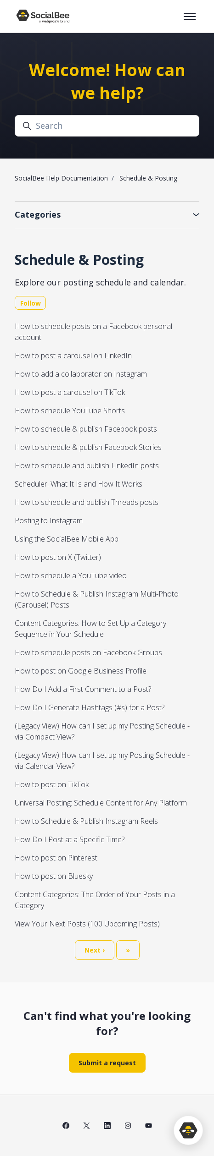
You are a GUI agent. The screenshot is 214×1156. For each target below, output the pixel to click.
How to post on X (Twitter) (58, 557)
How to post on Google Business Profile (80, 671)
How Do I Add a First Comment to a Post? (83, 689)
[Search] (107, 126)
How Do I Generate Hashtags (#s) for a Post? (89, 707)
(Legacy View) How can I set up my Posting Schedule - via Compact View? (102, 731)
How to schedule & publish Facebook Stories (88, 447)
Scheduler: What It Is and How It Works (78, 484)
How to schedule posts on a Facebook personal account (93, 331)
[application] (188, 1130)
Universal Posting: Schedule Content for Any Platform (101, 803)
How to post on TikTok (52, 784)
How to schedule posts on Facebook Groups (88, 652)
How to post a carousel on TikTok (70, 392)
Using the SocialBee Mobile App (66, 539)
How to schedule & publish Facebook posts (86, 429)
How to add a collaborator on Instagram (81, 374)
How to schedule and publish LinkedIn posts (87, 465)
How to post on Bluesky (54, 876)
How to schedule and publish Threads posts (86, 502)
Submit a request (107, 1062)
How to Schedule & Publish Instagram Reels (86, 821)
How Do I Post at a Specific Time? (69, 839)
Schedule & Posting (148, 178)
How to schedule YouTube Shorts (70, 410)
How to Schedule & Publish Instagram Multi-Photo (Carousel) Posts (97, 599)
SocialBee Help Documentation (61, 178)
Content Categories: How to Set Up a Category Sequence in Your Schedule (90, 628)
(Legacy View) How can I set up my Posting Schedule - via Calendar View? (102, 760)
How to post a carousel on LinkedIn (73, 356)
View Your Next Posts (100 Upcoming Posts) (87, 924)
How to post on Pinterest (56, 858)
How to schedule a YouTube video (71, 575)
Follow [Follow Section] (30, 303)
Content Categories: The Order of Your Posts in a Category (95, 899)
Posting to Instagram (49, 520)
